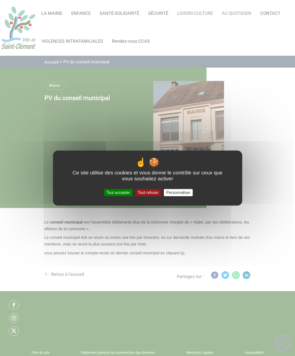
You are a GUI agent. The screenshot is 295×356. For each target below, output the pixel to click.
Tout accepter (118, 192)
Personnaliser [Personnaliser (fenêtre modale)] (178, 192)
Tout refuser (148, 192)
